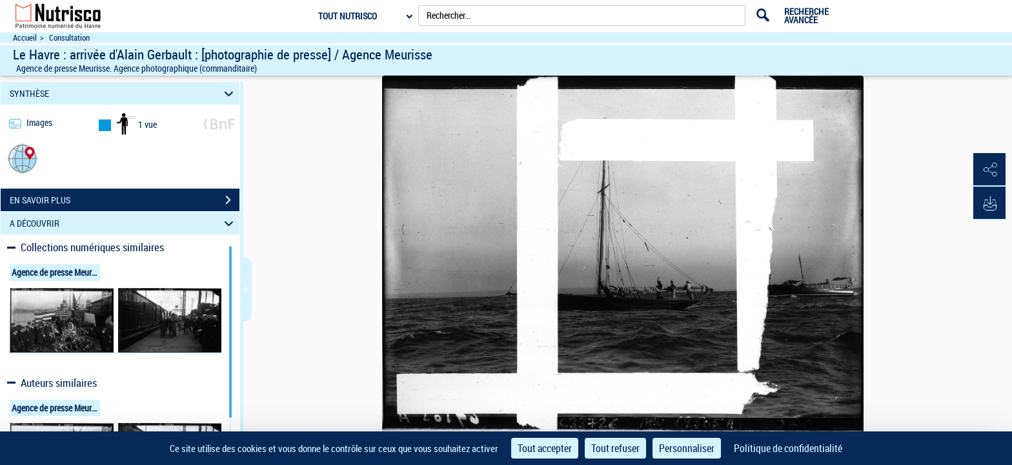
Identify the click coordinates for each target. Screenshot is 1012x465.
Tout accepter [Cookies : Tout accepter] (545, 448)
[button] (22, 158)
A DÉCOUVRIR (124, 223)
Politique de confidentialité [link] (788, 448)
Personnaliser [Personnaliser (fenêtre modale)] (686, 448)
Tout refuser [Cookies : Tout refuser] (615, 448)
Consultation (69, 37)
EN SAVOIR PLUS (124, 200)
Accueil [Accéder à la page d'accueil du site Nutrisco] (25, 37)
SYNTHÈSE (124, 93)
